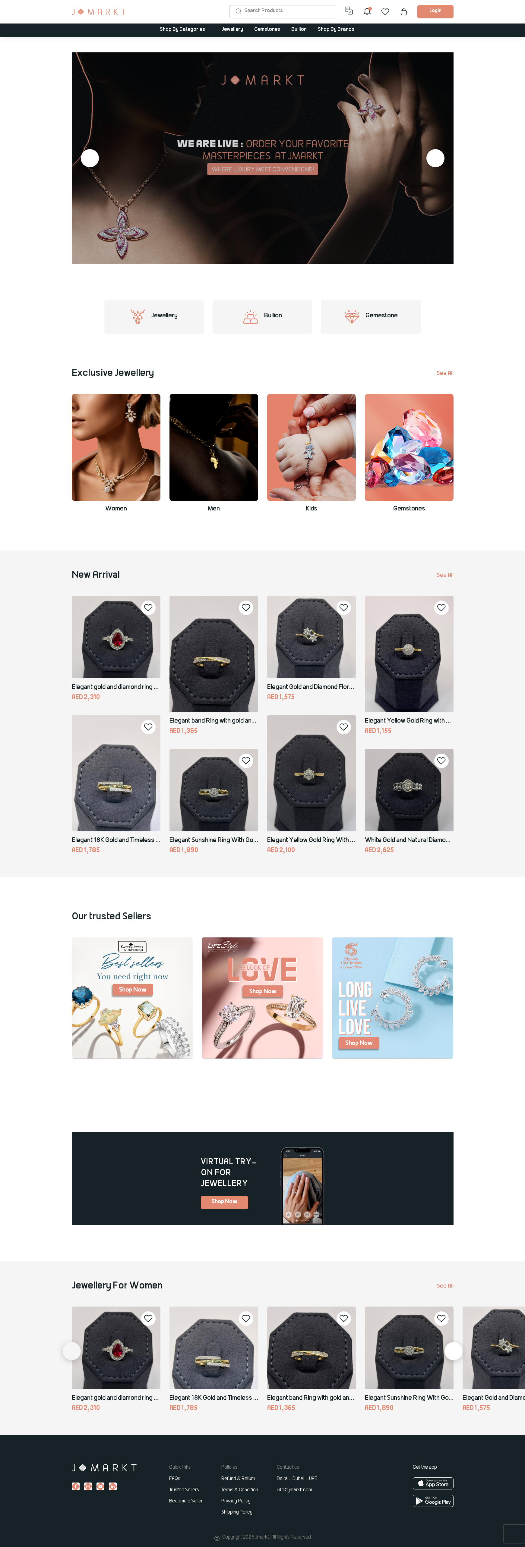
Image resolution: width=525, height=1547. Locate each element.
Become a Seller (186, 1501)
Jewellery (232, 29)
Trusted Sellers (184, 1490)
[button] (90, 158)
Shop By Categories (182, 29)
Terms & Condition (239, 1490)
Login (435, 10)
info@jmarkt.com (294, 1490)
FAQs (174, 1478)
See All (445, 373)
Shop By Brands (336, 29)
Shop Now (224, 1201)
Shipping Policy (236, 1512)
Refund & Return (238, 1478)
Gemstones (267, 29)
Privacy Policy (236, 1501)
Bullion (299, 29)
